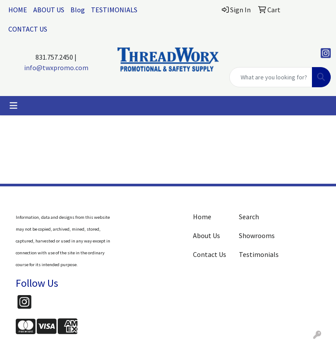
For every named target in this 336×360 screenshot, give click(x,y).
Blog (77, 9)
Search (249, 216)
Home (202, 216)
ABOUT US (48, 9)
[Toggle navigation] (13, 106)
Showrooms (256, 235)
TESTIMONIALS (114, 9)
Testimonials (256, 254)
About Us (206, 235)
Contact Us (209, 254)
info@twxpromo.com (56, 67)
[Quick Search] (270, 77)
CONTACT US (27, 29)
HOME (17, 9)
